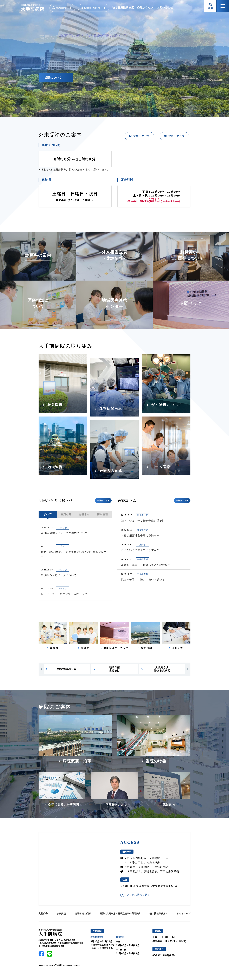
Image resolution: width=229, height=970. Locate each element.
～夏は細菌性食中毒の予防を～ (140, 535)
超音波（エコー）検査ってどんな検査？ (145, 564)
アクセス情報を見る (138, 894)
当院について (53, 77)
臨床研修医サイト (95, 7)
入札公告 (43, 913)
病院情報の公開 (83, 913)
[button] (41, 669)
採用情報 (102, 514)
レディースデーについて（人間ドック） (65, 594)
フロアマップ (176, 136)
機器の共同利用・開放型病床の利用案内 (120, 913)
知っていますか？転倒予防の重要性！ (144, 520)
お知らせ (65, 514)
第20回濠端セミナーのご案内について (64, 533)
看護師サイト (64, 7)
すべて (48, 514)
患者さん (84, 514)
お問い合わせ (165, 7)
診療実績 (61, 913)
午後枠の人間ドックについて (58, 575)
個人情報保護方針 (159, 913)
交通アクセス (145, 7)
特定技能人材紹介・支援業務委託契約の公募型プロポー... (73, 554)
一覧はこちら (103, 500)
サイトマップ (183, 913)
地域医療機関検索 (123, 7)
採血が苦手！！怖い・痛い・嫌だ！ (143, 579)
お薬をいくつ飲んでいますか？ (140, 550)
